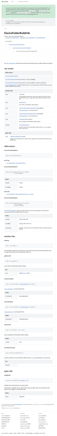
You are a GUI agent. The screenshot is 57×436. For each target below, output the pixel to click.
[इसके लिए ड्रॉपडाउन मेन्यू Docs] (15, 1)
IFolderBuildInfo (40, 37)
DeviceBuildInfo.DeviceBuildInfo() (16, 163)
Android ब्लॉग (22, 419)
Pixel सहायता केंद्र (41, 417)
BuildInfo (19, 136)
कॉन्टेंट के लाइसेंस (18, 404)
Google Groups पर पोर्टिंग (25, 428)
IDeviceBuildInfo (30, 37)
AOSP (5, 28)
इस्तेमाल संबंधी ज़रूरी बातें (6, 417)
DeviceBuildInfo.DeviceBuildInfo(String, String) (20, 194)
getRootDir (22, 102)
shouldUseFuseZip (23, 125)
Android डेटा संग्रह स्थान (6, 415)
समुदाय (11, 433)
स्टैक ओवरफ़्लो (41, 426)
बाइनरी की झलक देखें (5, 421)
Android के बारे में (5, 433)
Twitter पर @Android (24, 415)
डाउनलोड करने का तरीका (6, 419)
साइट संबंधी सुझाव (29, 433)
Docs (12, 1)
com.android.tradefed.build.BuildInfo (17, 44)
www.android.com (42, 421)
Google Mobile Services (43, 424)
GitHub (3, 428)
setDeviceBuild (23, 108)
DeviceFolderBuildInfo (11, 76)
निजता (23, 433)
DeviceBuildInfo (14, 37)
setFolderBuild (23, 113)
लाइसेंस (18, 433)
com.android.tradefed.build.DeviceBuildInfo (21, 48)
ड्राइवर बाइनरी (4, 426)
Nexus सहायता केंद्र (41, 419)
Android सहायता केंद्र (42, 415)
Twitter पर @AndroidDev (25, 417)
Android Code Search (23, 1)
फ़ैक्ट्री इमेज (4, 424)
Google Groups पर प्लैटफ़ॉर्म (25, 424)
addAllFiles (13, 136)
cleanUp (21, 94)
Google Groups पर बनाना (25, 426)
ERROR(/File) (22, 273)
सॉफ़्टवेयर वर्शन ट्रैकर (41, 428)
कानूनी (15, 433)
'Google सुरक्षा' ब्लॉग (23, 421)
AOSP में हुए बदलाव (30, 14)
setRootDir (22, 119)
